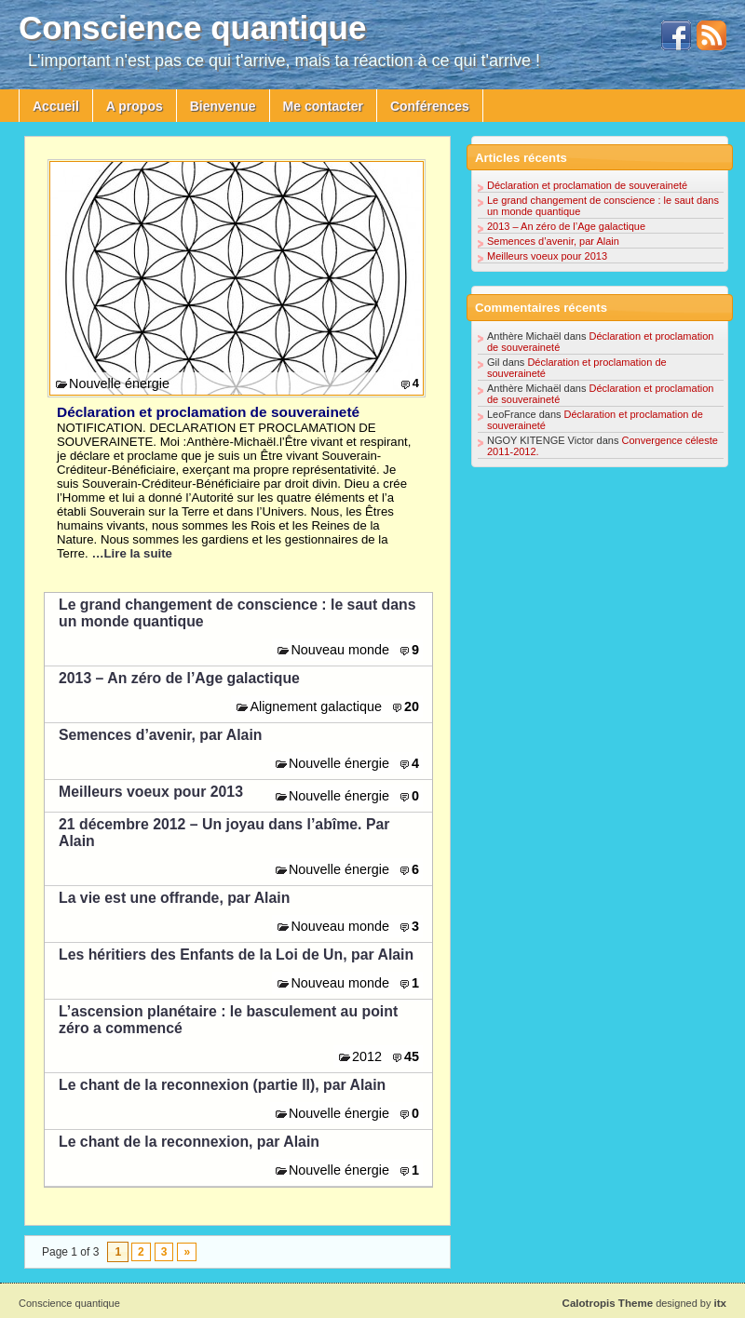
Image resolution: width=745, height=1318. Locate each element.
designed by (644, 1303)
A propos (134, 106)
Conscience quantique (192, 27)
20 (411, 706)
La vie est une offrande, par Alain (174, 898)
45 (411, 1056)
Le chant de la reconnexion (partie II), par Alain (222, 1085)
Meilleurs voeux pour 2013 (151, 792)
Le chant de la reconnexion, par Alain (189, 1142)
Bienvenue (223, 106)
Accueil (56, 106)
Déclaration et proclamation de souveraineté (208, 412)
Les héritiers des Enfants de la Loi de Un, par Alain (236, 954)
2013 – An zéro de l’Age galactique (179, 678)
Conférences (429, 106)
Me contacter (323, 106)
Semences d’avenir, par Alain (160, 735)
